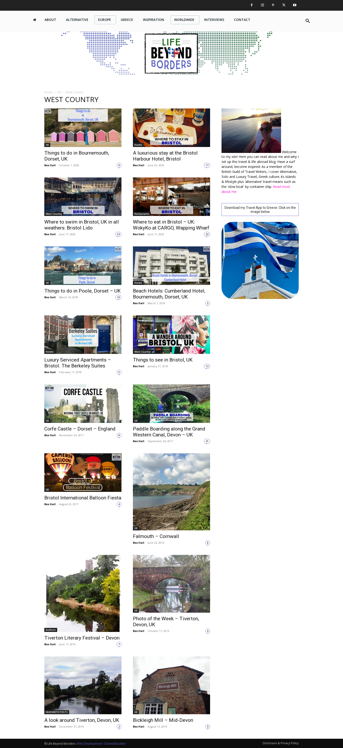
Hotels (138, 145)
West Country (54, 213)
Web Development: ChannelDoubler (101, 744)
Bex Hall (50, 165)
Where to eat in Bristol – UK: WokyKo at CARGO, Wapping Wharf (171, 225)
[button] (307, 21)
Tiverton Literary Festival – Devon (82, 638)
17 (207, 165)
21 (207, 441)
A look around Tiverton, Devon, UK (81, 720)
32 (118, 234)
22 (207, 234)
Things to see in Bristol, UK (162, 360)
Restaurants (141, 213)
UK (59, 92)
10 (118, 297)
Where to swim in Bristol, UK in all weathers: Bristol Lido (81, 225)
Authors (51, 629)
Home (48, 92)
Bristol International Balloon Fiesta (82, 498)
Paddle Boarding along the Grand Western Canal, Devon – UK (169, 432)
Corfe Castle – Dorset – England (80, 429)
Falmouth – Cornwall (156, 536)
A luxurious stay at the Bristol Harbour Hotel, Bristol (165, 156)
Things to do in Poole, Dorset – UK (82, 291)
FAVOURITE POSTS (57, 712)
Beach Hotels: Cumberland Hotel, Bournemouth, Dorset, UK (169, 294)
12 (207, 366)
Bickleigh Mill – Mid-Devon (163, 720)
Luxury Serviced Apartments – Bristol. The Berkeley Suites (77, 363)
